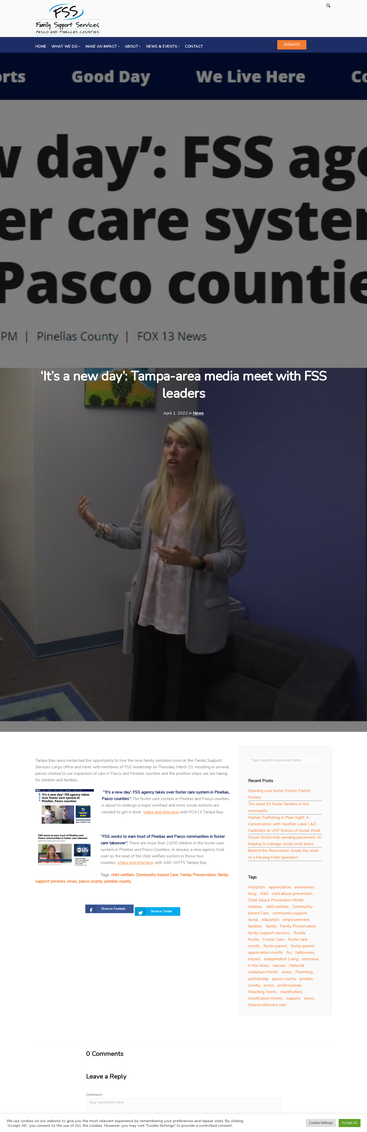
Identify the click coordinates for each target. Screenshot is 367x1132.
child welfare (122, 875)
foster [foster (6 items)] (253, 941)
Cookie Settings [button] (321, 1123)
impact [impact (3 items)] (254, 960)
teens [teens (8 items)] (309, 1000)
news (72, 881)
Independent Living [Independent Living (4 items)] (281, 960)
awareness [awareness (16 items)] (304, 888)
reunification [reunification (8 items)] (291, 993)
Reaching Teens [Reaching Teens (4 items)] (262, 993)
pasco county (90, 881)
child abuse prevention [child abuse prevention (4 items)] (292, 895)
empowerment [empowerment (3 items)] (296, 921)
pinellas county (117, 881)
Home (40, 46)
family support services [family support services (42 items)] (269, 934)
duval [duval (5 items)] (253, 921)
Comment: (94, 1095)
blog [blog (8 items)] (252, 895)
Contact (194, 46)
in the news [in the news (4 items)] (258, 967)
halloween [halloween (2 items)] (304, 954)
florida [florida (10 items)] (299, 934)
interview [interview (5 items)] (310, 960)
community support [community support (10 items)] (290, 914)
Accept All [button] (349, 1123)
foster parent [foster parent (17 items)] (275, 947)
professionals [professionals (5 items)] (290, 986)
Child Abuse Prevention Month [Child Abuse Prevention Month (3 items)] (276, 901)
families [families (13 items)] (255, 928)
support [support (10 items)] (293, 1000)
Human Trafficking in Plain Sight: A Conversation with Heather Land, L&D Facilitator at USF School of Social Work (284, 825)
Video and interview (161, 812)
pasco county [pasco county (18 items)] (284, 980)
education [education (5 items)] (270, 921)
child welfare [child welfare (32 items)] (277, 908)
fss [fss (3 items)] (289, 954)
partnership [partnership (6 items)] (258, 980)
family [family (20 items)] (271, 928)
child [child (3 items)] (264, 895)
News (198, 413)
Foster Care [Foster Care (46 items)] (273, 941)
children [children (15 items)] (255, 908)
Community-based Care (157, 875)
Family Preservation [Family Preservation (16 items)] (298, 928)
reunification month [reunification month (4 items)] (265, 1000)
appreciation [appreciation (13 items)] (280, 888)
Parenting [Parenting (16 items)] (304, 973)
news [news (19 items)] (287, 973)
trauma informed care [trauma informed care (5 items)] (267, 1006)
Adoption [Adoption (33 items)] (256, 888)
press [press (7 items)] (269, 986)
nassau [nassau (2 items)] (279, 967)
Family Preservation (198, 875)
